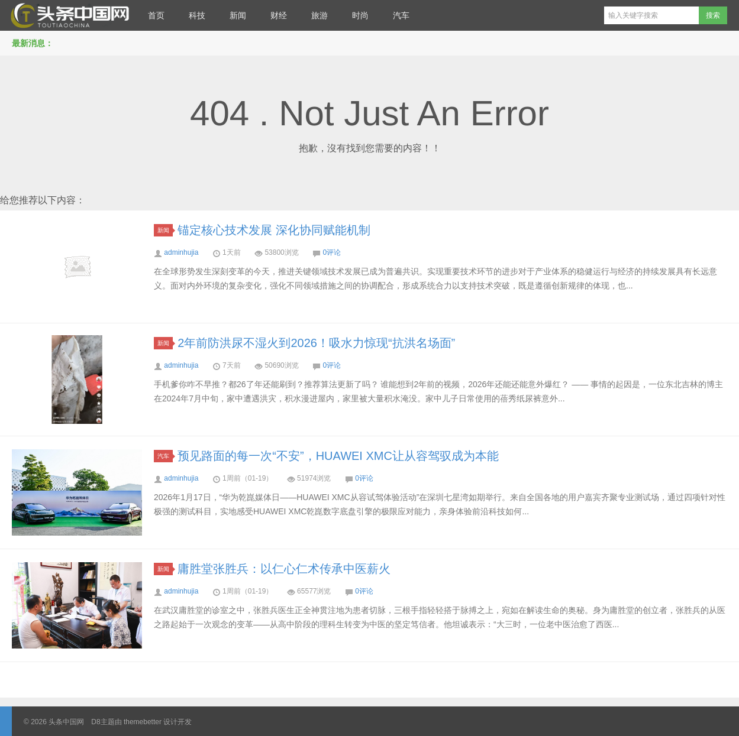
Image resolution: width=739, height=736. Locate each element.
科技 (197, 15)
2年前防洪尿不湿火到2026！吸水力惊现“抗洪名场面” (316, 342)
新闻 (238, 15)
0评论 (331, 252)
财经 (278, 15)
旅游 (319, 15)
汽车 (401, 15)
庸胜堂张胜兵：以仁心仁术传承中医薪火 (284, 568)
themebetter (143, 722)
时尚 (360, 15)
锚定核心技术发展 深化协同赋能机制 (274, 229)
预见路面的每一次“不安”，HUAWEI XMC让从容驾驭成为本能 (338, 455)
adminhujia (181, 252)
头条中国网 (68, 15)
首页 (156, 15)
